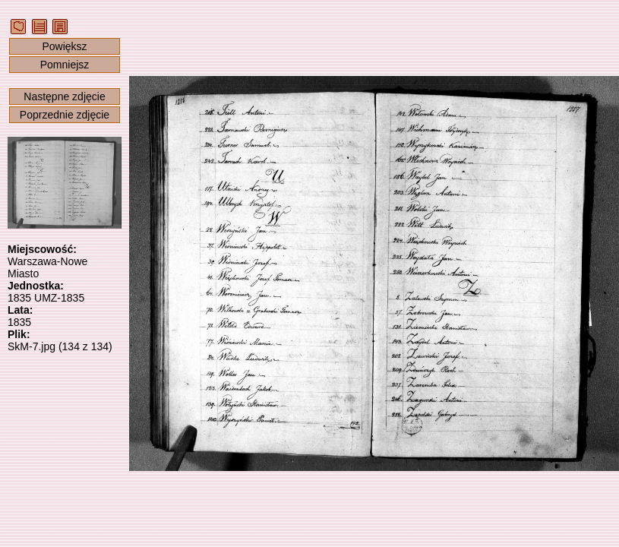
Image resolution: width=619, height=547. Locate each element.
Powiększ (64, 46)
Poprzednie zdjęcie (64, 115)
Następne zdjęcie (64, 96)
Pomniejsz (65, 64)
